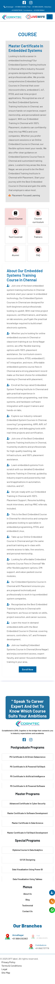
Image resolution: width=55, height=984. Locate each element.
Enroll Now (27, 669)
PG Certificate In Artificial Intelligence (27, 776)
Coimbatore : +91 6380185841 (33, 10)
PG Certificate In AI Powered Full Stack (27, 766)
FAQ (38, 251)
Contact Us (27, 911)
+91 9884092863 (19, 938)
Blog (28, 899)
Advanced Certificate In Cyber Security (27, 803)
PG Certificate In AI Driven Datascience (27, 757)
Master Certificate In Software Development (27, 813)
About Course (15, 215)
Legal (4, 969)
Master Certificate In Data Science (27, 823)
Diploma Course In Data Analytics (27, 850)
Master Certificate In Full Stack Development (27, 832)
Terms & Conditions (11, 965)
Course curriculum (38, 216)
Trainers (38, 233)
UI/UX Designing (27, 860)
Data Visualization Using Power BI (27, 869)
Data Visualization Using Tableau (27, 879)
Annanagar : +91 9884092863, (15, 7)
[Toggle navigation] (49, 16)
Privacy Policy (8, 962)
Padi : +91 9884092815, (35, 7)
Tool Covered (15, 233)
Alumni (15, 251)
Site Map (5, 972)
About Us (27, 894)
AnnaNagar (17, 935)
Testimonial (27, 905)
